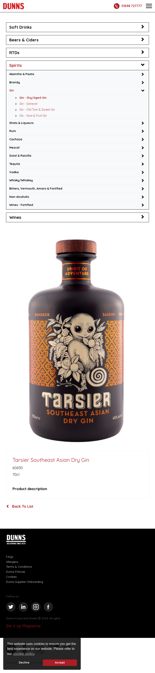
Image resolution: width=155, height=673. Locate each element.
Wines (15, 217)
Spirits (15, 65)
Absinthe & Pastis (22, 74)
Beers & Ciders (24, 39)
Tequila (14, 164)
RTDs (14, 52)
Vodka (14, 172)
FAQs (9, 557)
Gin (11, 90)
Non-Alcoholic (19, 197)
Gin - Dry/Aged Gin (30, 98)
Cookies (11, 577)
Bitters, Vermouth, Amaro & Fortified (36, 189)
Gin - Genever (25, 104)
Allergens (12, 562)
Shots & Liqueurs (21, 123)
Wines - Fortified (21, 205)
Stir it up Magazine (23, 626)
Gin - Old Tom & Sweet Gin (34, 110)
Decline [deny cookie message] (24, 662)
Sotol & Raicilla (20, 156)
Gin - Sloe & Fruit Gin (30, 116)
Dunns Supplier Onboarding (24, 582)
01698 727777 (127, 6)
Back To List (20, 507)
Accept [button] (60, 662)
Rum (12, 131)
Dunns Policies (15, 572)
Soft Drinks (20, 27)
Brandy (14, 82)
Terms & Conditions (19, 567)
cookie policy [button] (24, 653)
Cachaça (15, 140)
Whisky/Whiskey (21, 181)
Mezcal (14, 148)
